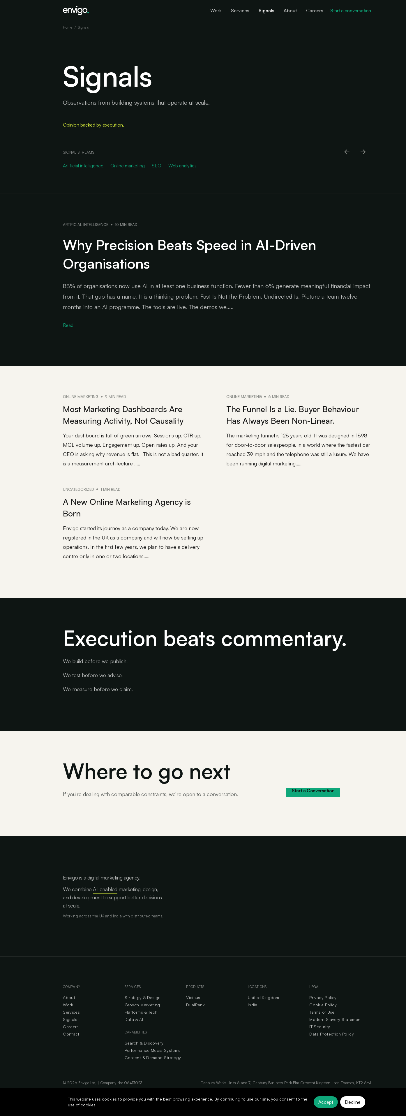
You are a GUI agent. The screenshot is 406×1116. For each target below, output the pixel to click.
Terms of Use (321, 1023)
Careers (71, 1038)
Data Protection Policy (331, 1045)
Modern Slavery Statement (335, 1031)
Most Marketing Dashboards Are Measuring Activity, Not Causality (132, 414)
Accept (325, 1102)
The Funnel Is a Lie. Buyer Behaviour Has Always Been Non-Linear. (296, 420)
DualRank (195, 1016)
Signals (70, 1031)
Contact (71, 1045)
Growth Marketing (142, 1016)
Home (67, 27)
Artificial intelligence (85, 224)
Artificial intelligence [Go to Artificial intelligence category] (83, 166)
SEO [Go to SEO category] (156, 166)
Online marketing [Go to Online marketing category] (127, 166)
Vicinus (193, 1009)
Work (68, 1016)
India (252, 1016)
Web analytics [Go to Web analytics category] (182, 166)
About (69, 1009)
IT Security (319, 1038)
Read (68, 325)
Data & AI (134, 1031)
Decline (353, 1102)
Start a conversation (350, 10)
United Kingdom (263, 1009)
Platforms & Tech (141, 1023)
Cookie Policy (323, 1016)
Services (71, 1023)
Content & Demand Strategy (153, 1069)
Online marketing (80, 396)
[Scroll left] (347, 152)
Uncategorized (78, 501)
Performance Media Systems (153, 1061)
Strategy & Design (143, 1009)
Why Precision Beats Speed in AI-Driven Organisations (213, 252)
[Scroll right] (363, 152)
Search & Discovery (144, 1054)
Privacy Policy (322, 1009)
